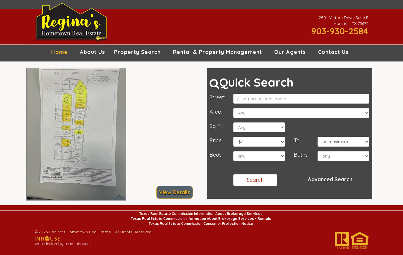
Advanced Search (330, 179)
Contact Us (333, 52)
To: (297, 140)
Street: (217, 97)
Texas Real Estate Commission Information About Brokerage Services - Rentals (201, 218)
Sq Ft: (216, 126)
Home (59, 52)
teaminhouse (77, 243)
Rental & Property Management (217, 52)
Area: (216, 111)
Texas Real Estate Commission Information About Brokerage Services (201, 213)
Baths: (301, 154)
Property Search (137, 52)
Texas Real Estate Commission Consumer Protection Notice (201, 223)
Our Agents (290, 52)
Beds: (216, 154)
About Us (92, 52)
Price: (216, 140)
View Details (174, 192)
